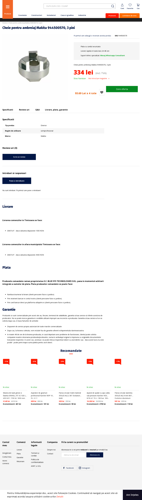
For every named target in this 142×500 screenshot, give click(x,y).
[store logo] (28, 7)
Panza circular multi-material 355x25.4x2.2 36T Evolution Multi (70, 395)
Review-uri (24, 109)
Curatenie (22, 15)
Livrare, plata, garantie (56, 109)
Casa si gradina (67, 15)
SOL (39, 466)
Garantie (20, 457)
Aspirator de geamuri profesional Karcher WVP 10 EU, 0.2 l (42, 395)
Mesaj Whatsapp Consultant (112, 55)
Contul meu (6, 457)
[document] (71, 495)
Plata (19, 453)
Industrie (82, 15)
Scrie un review (19, 157)
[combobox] (80, 6)
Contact (50, 453)
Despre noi (51, 450)
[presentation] (121, 457)
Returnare (20, 461)
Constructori (36, 15)
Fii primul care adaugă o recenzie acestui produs (92, 36)
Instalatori (51, 15)
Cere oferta (122, 89)
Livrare (19, 450)
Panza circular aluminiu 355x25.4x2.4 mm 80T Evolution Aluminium (123, 395)
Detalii (60, 496)
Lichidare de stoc (129, 15)
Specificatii (7, 109)
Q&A (37, 109)
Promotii (112, 15)
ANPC (33, 466)
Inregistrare (6, 453)
